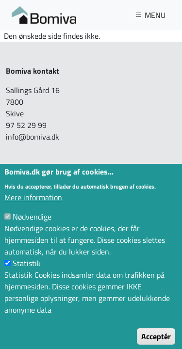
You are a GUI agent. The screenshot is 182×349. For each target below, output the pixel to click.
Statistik (27, 272)
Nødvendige (32, 226)
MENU (150, 15)
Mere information (33, 206)
